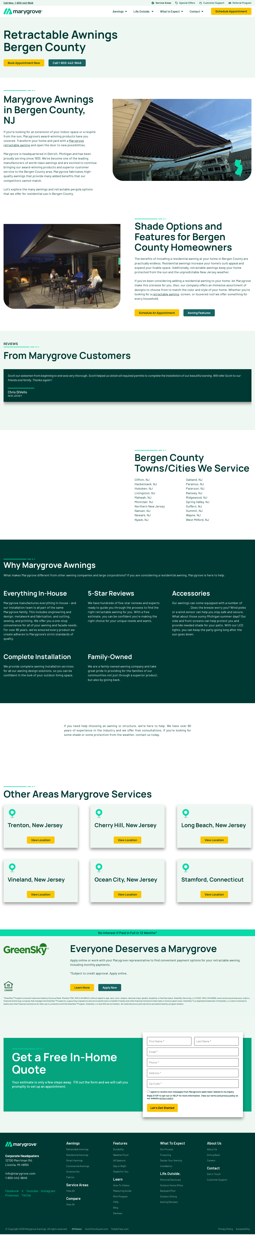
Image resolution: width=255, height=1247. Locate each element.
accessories (180, 607)
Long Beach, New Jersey (207, 827)
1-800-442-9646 (16, 1190)
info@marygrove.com (20, 1186)
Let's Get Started (162, 1120)
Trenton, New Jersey (39, 824)
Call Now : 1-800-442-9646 (18, 2)
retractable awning (165, 294)
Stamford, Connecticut (201, 888)
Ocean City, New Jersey (120, 888)
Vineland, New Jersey (40, 885)
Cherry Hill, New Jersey (119, 827)
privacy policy (166, 1111)
